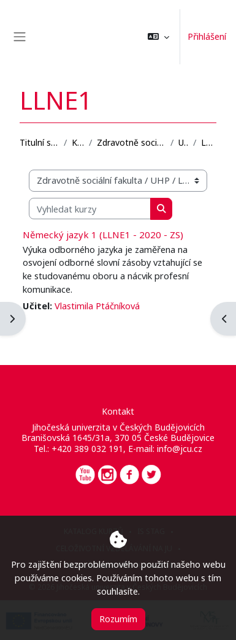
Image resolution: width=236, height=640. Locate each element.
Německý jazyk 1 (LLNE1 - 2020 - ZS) (103, 234)
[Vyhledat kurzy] (90, 209)
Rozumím (118, 618)
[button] (158, 36)
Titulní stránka (39, 142)
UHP (183, 142)
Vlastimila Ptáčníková (97, 305)
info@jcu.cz (179, 448)
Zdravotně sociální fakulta (131, 142)
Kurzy (78, 142)
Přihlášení (207, 36)
